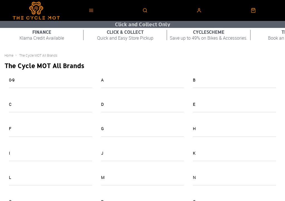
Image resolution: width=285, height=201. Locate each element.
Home (8, 55)
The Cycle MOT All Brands (38, 55)
